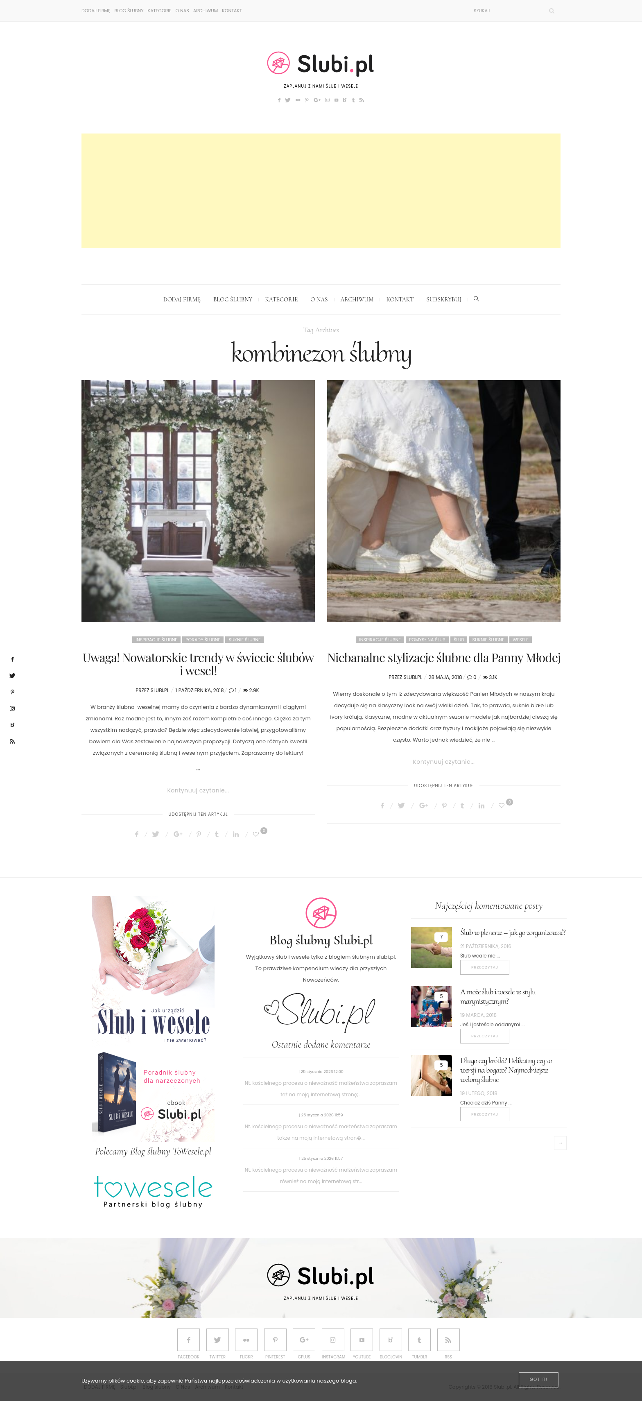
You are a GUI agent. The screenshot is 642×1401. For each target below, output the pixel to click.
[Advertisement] (321, 191)
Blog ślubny (128, 10)
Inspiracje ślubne (156, 639)
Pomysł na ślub (427, 639)
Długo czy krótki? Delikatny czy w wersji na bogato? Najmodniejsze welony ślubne (506, 1070)
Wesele (521, 639)
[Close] (538, 1379)
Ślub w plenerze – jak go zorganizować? (512, 932)
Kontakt (232, 10)
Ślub (459, 639)
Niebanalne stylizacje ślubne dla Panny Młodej (444, 657)
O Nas (182, 10)
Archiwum (205, 10)
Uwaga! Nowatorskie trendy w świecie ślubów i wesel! (198, 664)
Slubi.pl (160, 690)
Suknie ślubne (244, 639)
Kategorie (160, 10)
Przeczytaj (484, 967)
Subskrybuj (443, 299)
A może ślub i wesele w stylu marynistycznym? (498, 996)
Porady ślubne (202, 639)
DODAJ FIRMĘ (95, 10)
